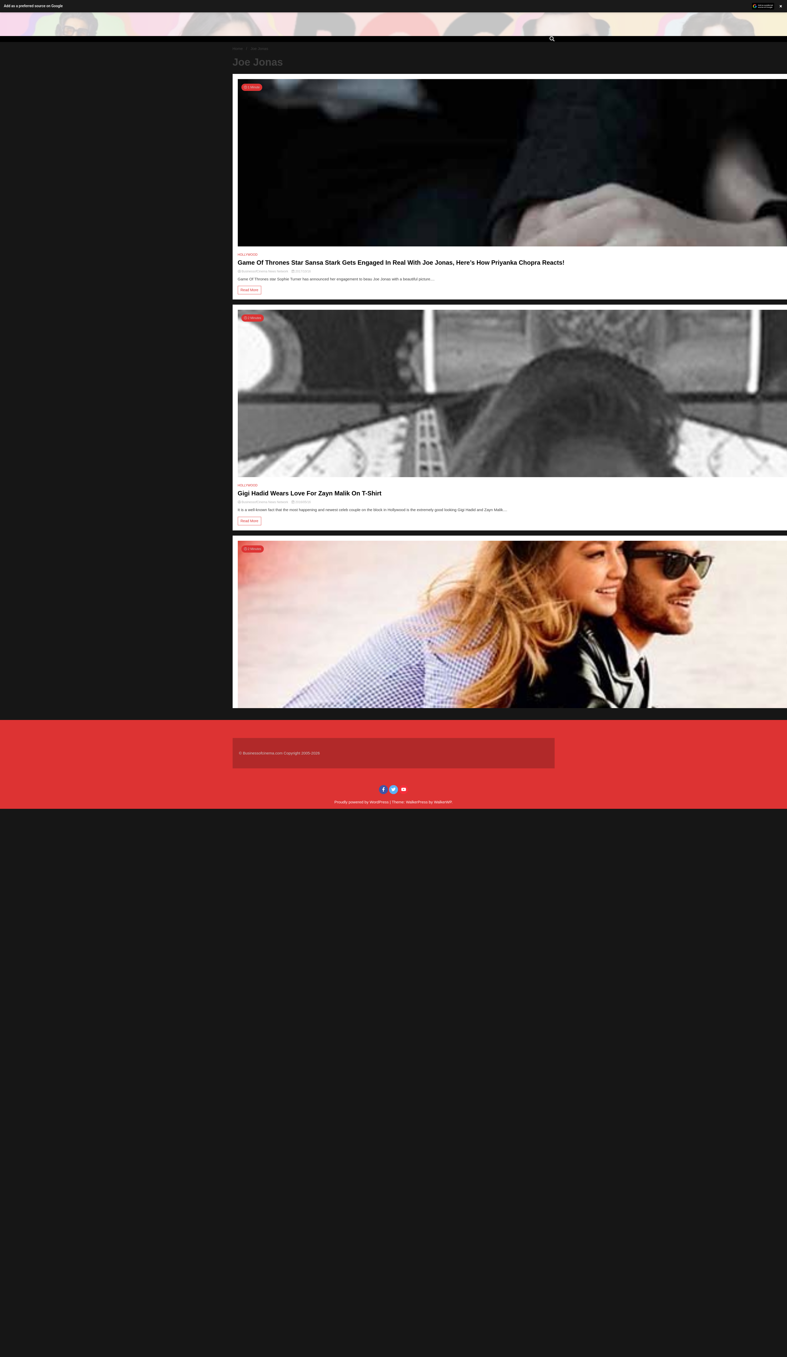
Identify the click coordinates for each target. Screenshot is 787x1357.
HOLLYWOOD (248, 254)
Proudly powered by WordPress (362, 802)
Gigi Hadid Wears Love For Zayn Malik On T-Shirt (310, 493)
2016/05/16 (301, 502)
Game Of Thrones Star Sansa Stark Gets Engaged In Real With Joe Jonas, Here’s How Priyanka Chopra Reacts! (401, 262)
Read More (249, 290)
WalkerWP (442, 802)
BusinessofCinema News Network (263, 271)
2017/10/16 (301, 271)
